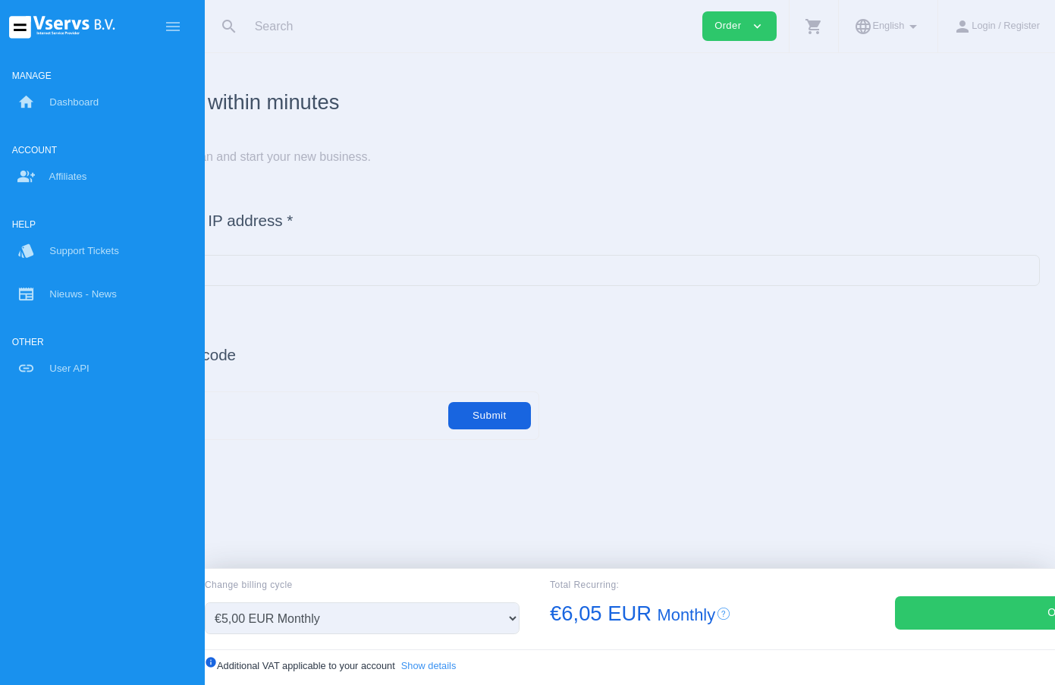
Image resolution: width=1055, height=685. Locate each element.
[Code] (383, 415)
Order (924, 612)
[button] (813, 26)
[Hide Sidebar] (173, 26)
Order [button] (739, 26)
